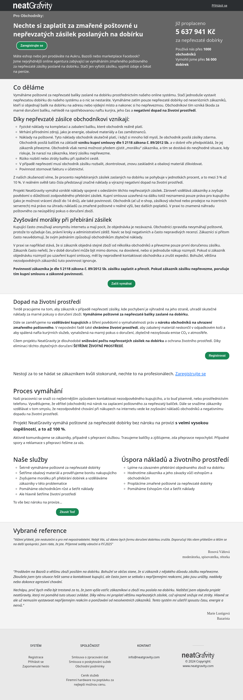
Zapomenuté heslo (35, 666)
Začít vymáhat (121, 283)
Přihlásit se (219, 5)
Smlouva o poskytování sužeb (90, 662)
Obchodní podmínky (89, 666)
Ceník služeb (90, 675)
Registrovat (217, 355)
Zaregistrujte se (32, 45)
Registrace (35, 657)
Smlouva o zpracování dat (90, 657)
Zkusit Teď (67, 512)
